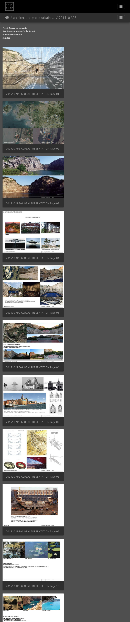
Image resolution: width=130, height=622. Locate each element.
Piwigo (60, 606)
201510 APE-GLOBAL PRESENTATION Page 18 (97, 523)
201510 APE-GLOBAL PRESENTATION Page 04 (97, 146)
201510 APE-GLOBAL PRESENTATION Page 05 (32, 200)
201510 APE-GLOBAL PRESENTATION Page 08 (97, 254)
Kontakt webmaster (72, 606)
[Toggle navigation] (121, 6)
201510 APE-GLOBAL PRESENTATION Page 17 (32, 523)
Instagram (61, 615)
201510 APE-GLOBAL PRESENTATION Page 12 (97, 362)
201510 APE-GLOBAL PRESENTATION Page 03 (32, 146)
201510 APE (67, 17)
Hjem (7, 17)
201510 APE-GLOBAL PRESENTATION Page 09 (32, 308)
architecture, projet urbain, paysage (34, 17)
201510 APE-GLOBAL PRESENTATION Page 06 (97, 200)
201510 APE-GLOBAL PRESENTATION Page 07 (32, 254)
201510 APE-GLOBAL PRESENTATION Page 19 (32, 577)
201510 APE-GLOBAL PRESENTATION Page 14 (97, 416)
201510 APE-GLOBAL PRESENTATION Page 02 (97, 93)
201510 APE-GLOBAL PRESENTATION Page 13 (32, 416)
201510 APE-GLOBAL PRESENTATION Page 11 (32, 362)
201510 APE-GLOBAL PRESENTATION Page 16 (97, 469)
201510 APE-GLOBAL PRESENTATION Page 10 (97, 308)
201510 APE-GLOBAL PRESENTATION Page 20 (97, 577)
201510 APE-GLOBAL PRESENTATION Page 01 (32, 93)
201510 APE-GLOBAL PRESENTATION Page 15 (32, 469)
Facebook (73, 615)
